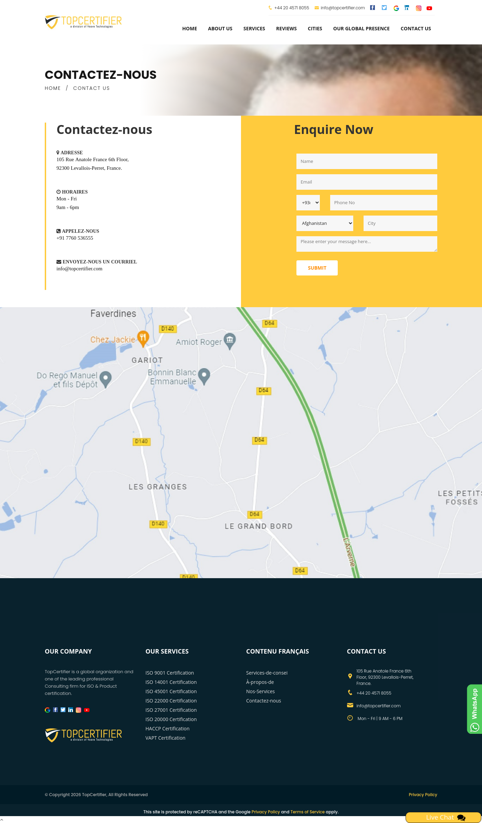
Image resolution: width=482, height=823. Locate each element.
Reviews (286, 28)
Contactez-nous (263, 700)
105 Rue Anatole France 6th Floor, (92, 159)
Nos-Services (260, 691)
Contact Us (416, 28)
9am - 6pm (67, 207)
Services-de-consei (266, 672)
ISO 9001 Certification (170, 672)
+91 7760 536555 (74, 237)
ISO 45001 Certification (171, 691)
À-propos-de (260, 682)
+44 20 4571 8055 (291, 8)
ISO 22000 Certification (171, 700)
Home (189, 28)
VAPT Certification (166, 738)
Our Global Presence (361, 28)
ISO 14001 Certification (171, 682)
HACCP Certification (168, 728)
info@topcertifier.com (339, 8)
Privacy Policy (423, 795)
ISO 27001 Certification (171, 710)
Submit (317, 267)
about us (220, 28)
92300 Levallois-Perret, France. (89, 167)
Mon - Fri (66, 198)
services (254, 28)
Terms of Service (308, 812)
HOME (53, 88)
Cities (315, 28)
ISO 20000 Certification (171, 719)
